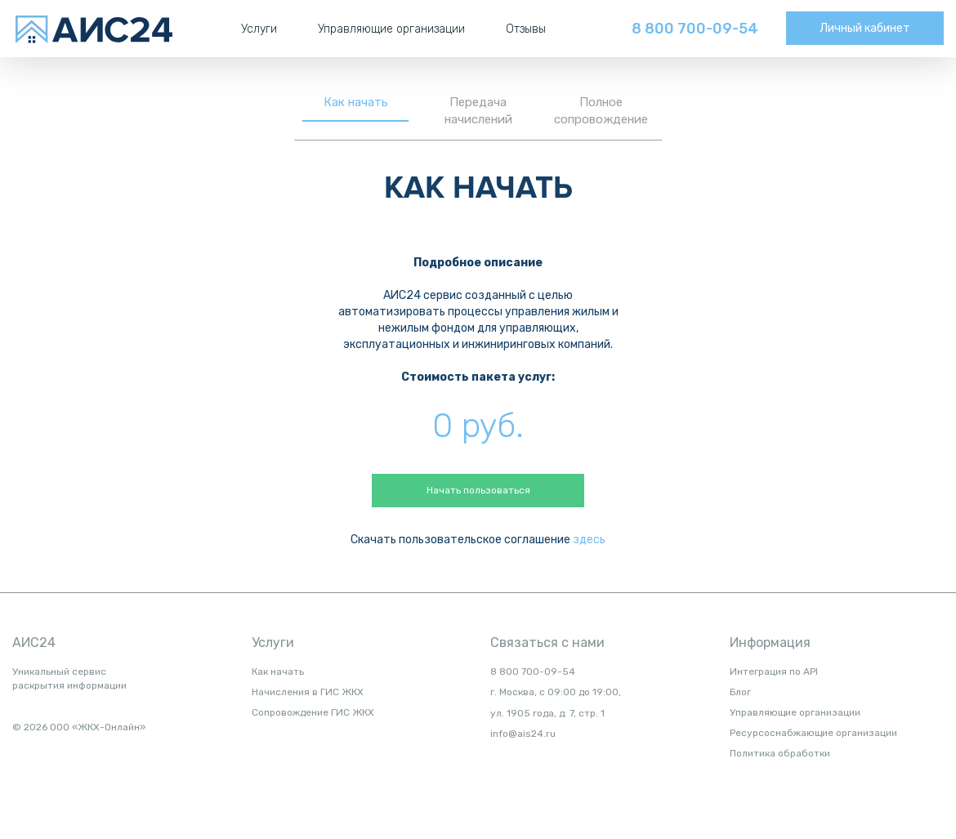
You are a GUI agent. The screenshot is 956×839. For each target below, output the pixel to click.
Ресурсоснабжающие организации (813, 733)
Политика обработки (780, 753)
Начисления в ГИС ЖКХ (308, 692)
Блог (740, 692)
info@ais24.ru (523, 733)
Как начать (356, 102)
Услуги (259, 29)
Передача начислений (478, 111)
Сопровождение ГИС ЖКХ (313, 712)
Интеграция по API (774, 671)
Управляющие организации (391, 29)
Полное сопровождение (601, 111)
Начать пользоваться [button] (478, 490)
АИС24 (34, 642)
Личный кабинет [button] (865, 28)
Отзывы (526, 29)
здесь (589, 540)
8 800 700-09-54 (695, 29)
